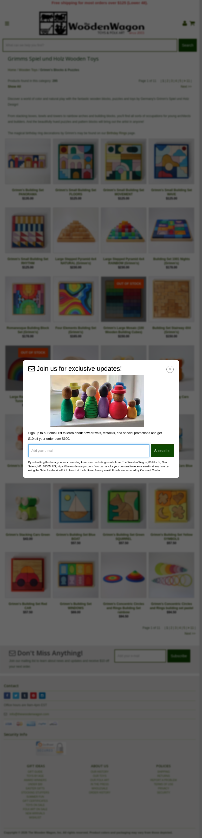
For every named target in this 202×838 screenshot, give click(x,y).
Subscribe (162, 451)
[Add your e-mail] (89, 450)
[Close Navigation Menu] (170, 369)
